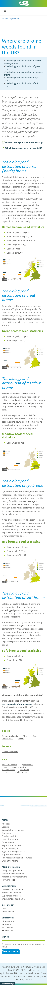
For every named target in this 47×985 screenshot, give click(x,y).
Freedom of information (13, 873)
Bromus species (19, 767)
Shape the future (10, 860)
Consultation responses (13, 830)
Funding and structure (12, 836)
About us (6, 823)
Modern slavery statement (14, 876)
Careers (5, 827)
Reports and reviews (11, 845)
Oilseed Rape (7, 738)
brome (4, 767)
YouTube (9, 930)
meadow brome (8, 769)
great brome (27, 765)
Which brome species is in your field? (22, 148)
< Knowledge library (10, 18)
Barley (35, 736)
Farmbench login (10, 848)
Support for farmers (11, 854)
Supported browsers (11, 895)
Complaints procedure (12, 870)
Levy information (10, 839)
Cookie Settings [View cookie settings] (7, 983)
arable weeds (21, 772)
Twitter (8, 924)
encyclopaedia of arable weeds (17, 704)
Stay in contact (10, 951)
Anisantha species (9, 765)
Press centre (8, 911)
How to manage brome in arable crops (22, 142)
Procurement (8, 842)
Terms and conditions (12, 892)
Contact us (7, 908)
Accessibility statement (13, 889)
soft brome (24, 769)
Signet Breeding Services (13, 851)
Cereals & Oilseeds (10, 736)
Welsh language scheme (13, 898)
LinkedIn (9, 927)
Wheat (25, 736)
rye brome (6, 772)
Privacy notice (8, 879)
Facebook (9, 921)
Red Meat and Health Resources (17, 857)
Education (6, 833)
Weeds (21, 738)
